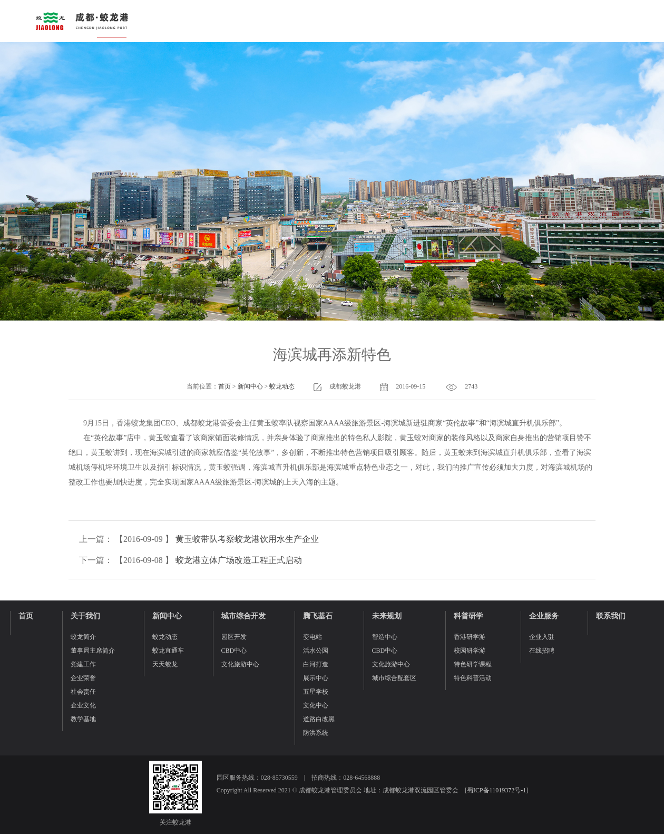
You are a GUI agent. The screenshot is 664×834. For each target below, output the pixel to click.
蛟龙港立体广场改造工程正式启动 (238, 560)
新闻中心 (250, 386)
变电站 (312, 637)
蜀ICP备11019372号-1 (496, 790)
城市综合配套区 (394, 678)
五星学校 (315, 691)
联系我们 (611, 616)
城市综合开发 (243, 616)
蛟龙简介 (83, 637)
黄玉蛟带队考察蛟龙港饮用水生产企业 (247, 539)
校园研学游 (469, 650)
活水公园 (315, 650)
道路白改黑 (319, 719)
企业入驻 (541, 637)
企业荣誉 (83, 678)
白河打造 (315, 664)
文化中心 (315, 705)
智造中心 (384, 637)
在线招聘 (541, 650)
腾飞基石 (318, 616)
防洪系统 (315, 732)
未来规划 (387, 616)
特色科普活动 (473, 678)
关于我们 (85, 616)
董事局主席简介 (93, 650)
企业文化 (83, 705)
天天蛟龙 (165, 664)
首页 (224, 386)
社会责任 (83, 691)
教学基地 (83, 719)
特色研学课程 (473, 664)
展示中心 (315, 678)
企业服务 (544, 616)
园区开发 (234, 637)
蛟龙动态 (282, 386)
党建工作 (83, 664)
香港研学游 (469, 637)
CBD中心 (234, 650)
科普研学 (468, 616)
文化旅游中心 (240, 664)
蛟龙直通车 (168, 650)
